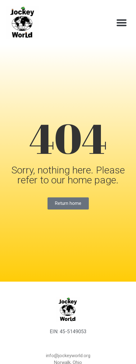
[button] (121, 22)
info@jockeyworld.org (68, 355)
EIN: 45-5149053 (68, 331)
